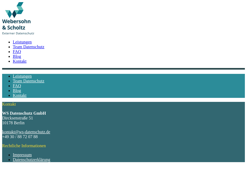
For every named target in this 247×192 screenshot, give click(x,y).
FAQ (17, 51)
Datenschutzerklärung (31, 159)
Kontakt (20, 61)
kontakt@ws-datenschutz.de (26, 132)
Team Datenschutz (28, 47)
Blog (17, 56)
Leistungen (22, 42)
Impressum (22, 155)
